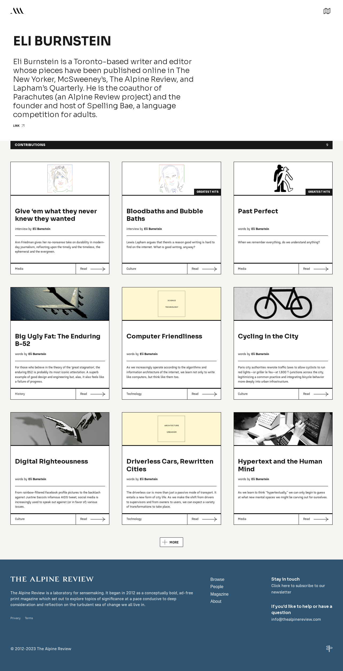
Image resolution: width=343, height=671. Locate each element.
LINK (16, 126)
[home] (17, 10)
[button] (327, 10)
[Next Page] (171, 542)
